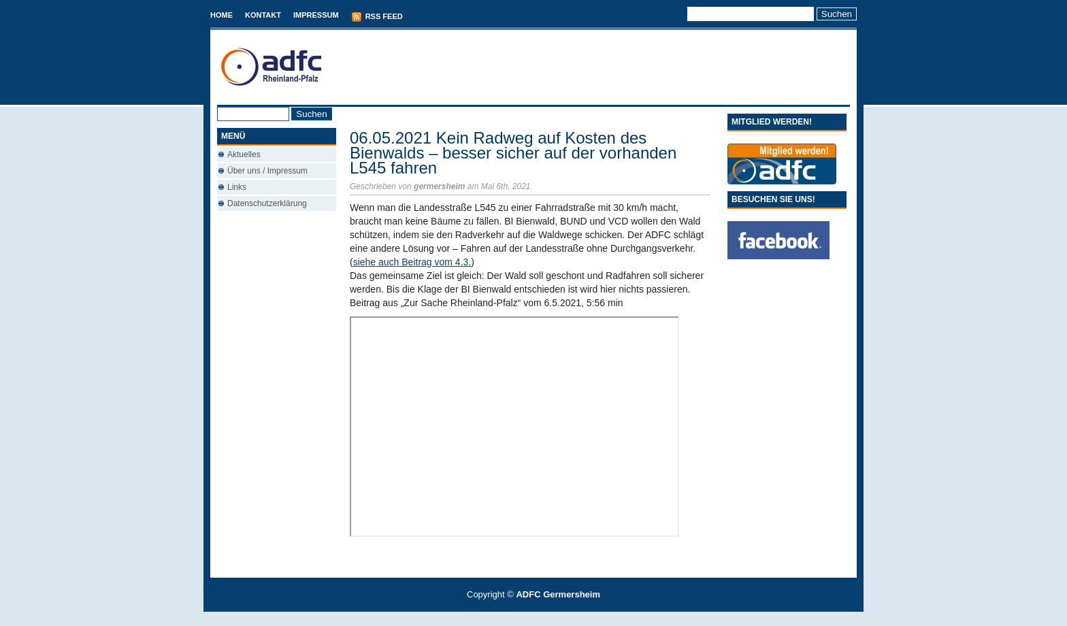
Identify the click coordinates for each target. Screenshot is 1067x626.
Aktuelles (244, 154)
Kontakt (263, 15)
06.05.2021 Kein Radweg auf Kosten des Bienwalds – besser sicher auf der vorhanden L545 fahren (513, 153)
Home (221, 15)
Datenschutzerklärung (267, 203)
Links (236, 187)
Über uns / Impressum (267, 171)
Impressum (316, 15)
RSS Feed (377, 17)
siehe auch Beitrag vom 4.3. (412, 262)
